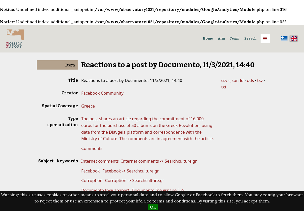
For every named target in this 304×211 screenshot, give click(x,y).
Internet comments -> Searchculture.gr (159, 161)
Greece (88, 106)
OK (153, 207)
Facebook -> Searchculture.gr (130, 171)
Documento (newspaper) (105, 190)
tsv (260, 80)
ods (250, 80)
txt (223, 87)
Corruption (91, 180)
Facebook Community (102, 93)
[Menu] (265, 38)
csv (224, 80)
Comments (91, 148)
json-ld (237, 80)
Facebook (90, 171)
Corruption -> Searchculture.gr (134, 180)
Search (250, 38)
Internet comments (100, 161)
